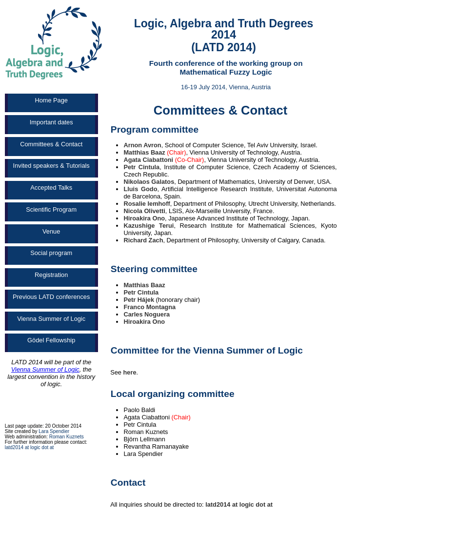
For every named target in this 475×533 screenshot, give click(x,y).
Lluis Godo (140, 189)
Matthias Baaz (144, 152)
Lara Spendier (54, 431)
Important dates (51, 122)
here (130, 372)
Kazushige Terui (148, 225)
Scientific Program (51, 209)
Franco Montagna (149, 307)
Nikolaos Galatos (148, 181)
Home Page (51, 100)
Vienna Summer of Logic (51, 318)
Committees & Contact (51, 144)
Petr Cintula (141, 167)
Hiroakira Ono (144, 218)
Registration (51, 274)
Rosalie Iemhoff (146, 203)
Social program (51, 253)
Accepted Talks (51, 187)
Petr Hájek (138, 299)
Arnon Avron (142, 145)
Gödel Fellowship (51, 340)
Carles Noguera (146, 314)
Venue (51, 231)
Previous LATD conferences (51, 296)
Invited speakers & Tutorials (51, 165)
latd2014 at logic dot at (29, 447)
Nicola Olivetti (144, 211)
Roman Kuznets (66, 436)
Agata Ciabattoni (148, 159)
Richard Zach (143, 240)
